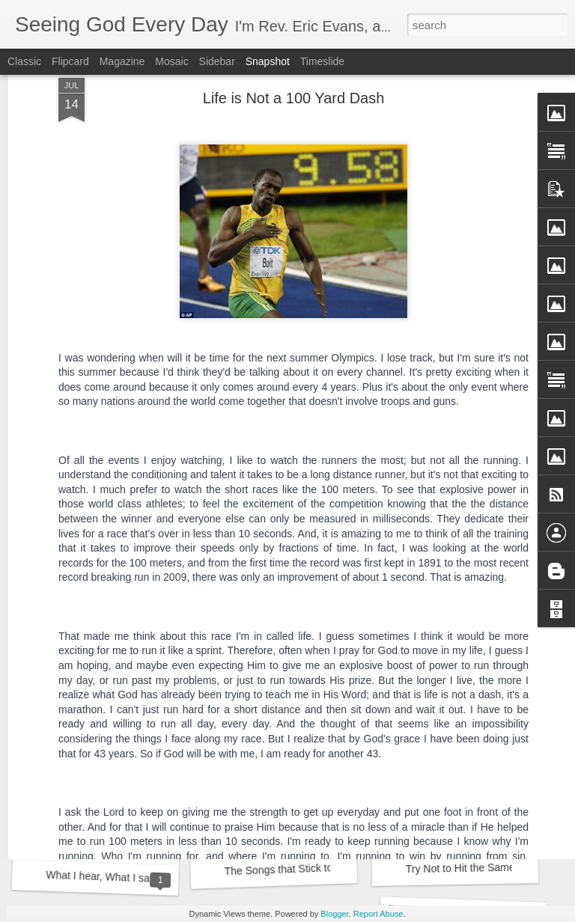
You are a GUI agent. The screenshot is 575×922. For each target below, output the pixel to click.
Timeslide (322, 61)
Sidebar (217, 61)
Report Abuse (378, 913)
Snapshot (268, 61)
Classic (24, 61)
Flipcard (70, 61)
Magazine (122, 61)
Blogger (334, 913)
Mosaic (171, 61)
